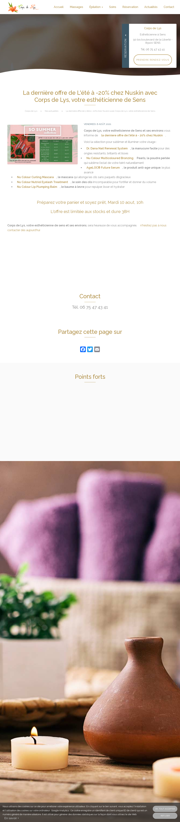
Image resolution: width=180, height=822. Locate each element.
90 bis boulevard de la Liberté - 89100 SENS (152, 41)
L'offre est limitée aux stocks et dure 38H (90, 211)
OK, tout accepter (165, 809)
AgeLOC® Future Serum (103, 167)
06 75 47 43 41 (94, 307)
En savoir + (11, 818)
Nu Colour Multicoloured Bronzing (109, 158)
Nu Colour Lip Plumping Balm (37, 186)
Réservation (130, 7)
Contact (169, 7)
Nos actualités (51, 111)
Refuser (165, 815)
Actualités (151, 7)
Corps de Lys (31, 111)
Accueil (58, 7)
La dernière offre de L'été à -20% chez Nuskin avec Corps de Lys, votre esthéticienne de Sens (110, 111)
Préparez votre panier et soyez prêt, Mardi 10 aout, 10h (90, 202)
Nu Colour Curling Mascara (35, 177)
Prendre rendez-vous (152, 59)
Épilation (96, 7)
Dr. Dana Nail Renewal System (107, 148)
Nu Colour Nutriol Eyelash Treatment (42, 182)
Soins (112, 7)
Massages (76, 7)
